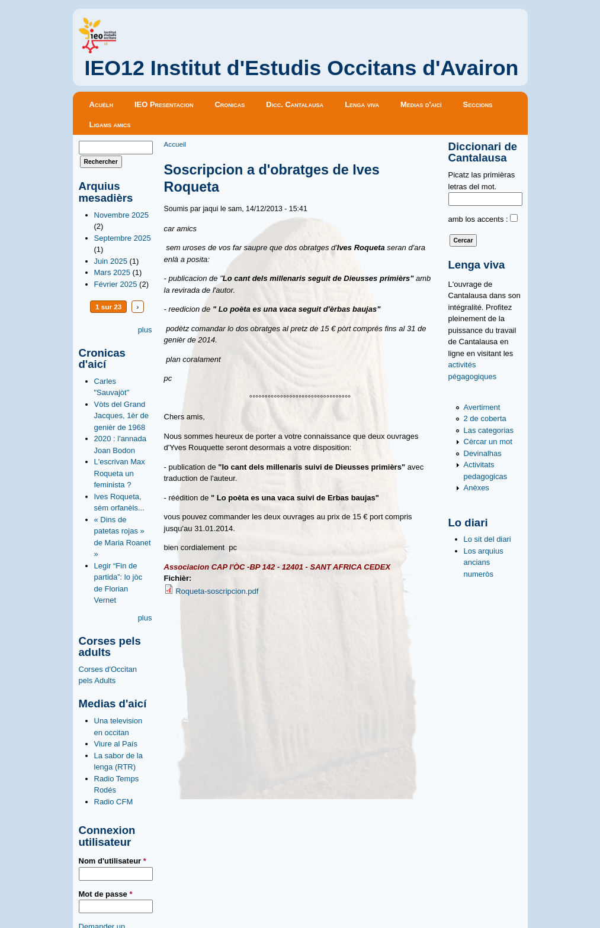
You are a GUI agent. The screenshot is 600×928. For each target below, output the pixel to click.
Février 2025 (115, 284)
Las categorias (489, 430)
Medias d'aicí (421, 104)
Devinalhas (483, 453)
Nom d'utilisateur (112, 860)
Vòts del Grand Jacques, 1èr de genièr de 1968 (121, 416)
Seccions (478, 104)
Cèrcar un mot (488, 441)
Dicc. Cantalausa (294, 104)
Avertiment (482, 407)
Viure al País (115, 743)
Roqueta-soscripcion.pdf (216, 591)
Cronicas (229, 104)
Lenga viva (362, 104)
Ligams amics (110, 124)
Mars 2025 (112, 272)
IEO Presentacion (164, 104)
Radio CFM (113, 801)
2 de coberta (485, 418)
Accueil (175, 144)
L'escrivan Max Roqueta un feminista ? (119, 473)
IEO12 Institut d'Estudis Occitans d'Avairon (302, 68)
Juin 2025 (110, 261)
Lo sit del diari (487, 539)
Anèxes (476, 487)
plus (145, 329)
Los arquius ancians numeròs (483, 562)
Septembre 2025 (122, 238)
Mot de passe (106, 894)
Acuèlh (101, 104)
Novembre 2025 (121, 215)
